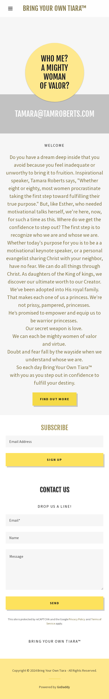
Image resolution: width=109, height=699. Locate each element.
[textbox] (54, 441)
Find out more (54, 399)
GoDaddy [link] (63, 687)
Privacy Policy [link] (77, 619)
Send (54, 603)
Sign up (54, 460)
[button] (13, 8)
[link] (54, 8)
